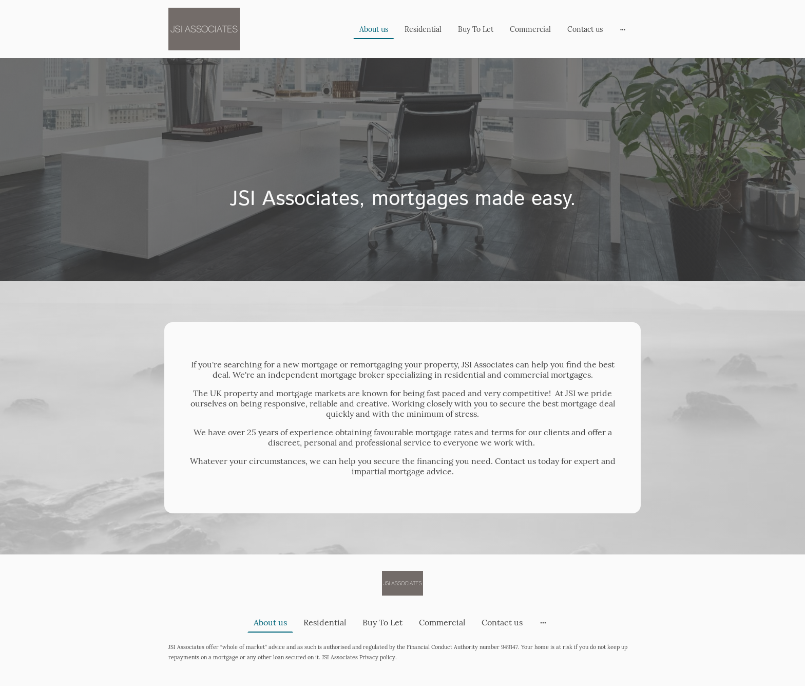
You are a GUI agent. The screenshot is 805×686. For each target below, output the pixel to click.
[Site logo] (204, 29)
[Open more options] (622, 29)
